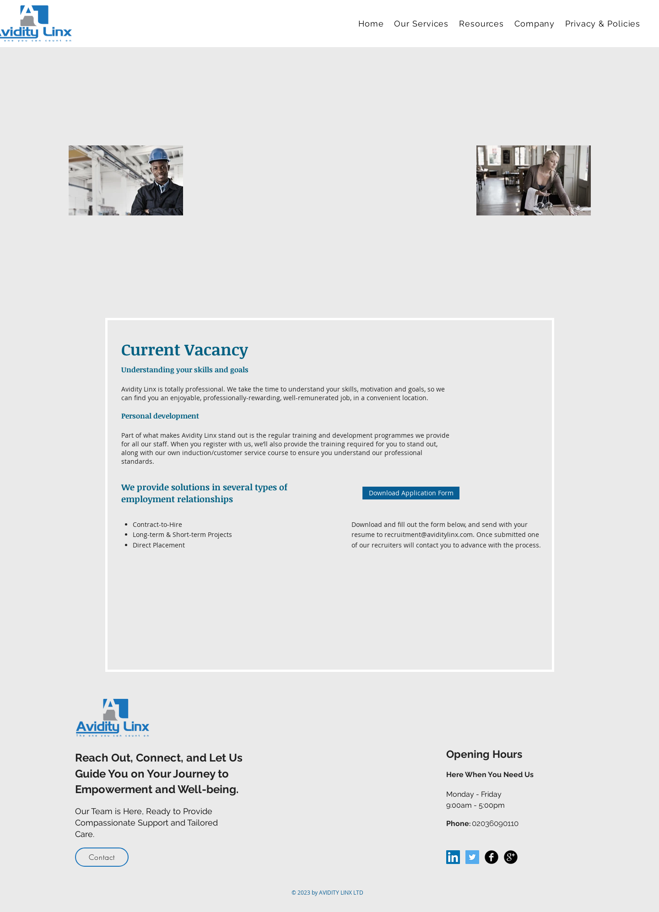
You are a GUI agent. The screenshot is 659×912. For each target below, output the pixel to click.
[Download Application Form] (410, 493)
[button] (422, 24)
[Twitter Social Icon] (472, 857)
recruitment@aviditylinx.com (428, 534)
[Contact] (102, 857)
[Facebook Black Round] (491, 857)
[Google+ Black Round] (511, 857)
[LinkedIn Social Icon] (453, 857)
